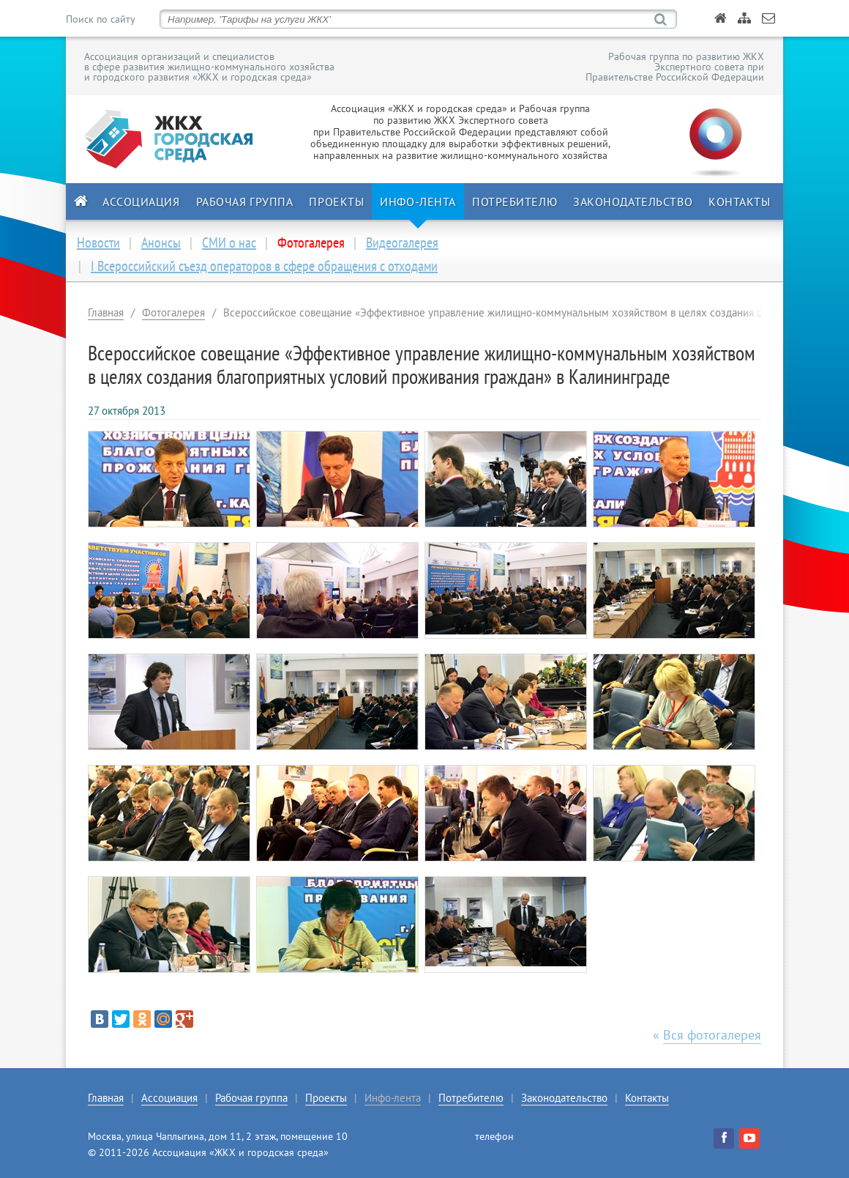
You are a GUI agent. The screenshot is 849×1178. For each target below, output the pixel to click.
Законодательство (632, 201)
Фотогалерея (173, 312)
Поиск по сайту (100, 19)
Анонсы (161, 242)
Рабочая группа (244, 201)
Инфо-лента (418, 201)
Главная (106, 312)
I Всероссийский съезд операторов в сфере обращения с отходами (264, 265)
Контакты (739, 201)
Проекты (336, 201)
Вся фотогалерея (712, 1034)
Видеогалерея (402, 242)
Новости (98, 242)
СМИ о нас (229, 242)
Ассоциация (141, 201)
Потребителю (514, 201)
